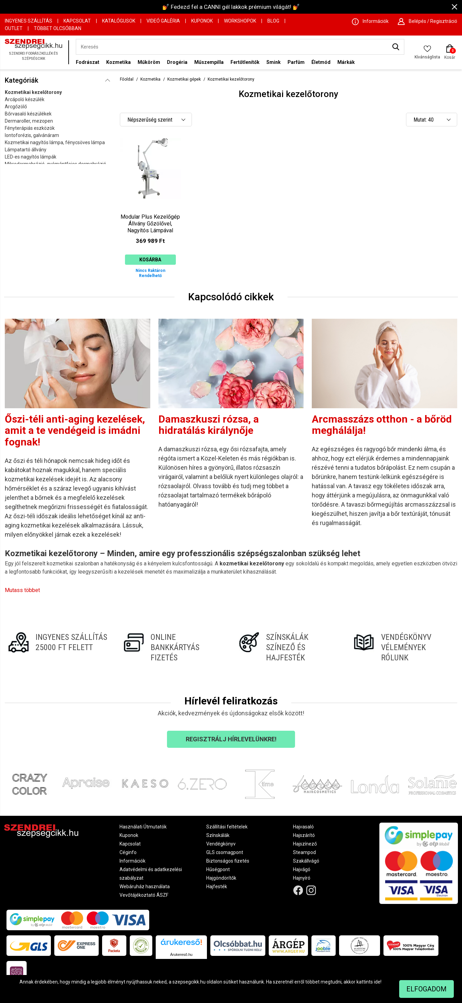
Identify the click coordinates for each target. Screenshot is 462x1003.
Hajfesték (216, 886)
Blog (273, 21)
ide (377, 982)
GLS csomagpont (224, 852)
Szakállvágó (306, 861)
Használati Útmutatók (143, 826)
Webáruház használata (145, 886)
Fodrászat (87, 62)
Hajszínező (305, 844)
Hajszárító (304, 835)
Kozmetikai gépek (184, 79)
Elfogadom (426, 989)
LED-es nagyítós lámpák (30, 157)
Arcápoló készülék (24, 99)
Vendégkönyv (221, 844)
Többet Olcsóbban (57, 28)
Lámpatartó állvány (25, 149)
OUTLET (14, 28)
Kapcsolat (77, 21)
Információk (132, 861)
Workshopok (240, 21)
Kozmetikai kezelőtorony (33, 92)
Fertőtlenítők (245, 62)
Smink (273, 62)
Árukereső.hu (181, 954)
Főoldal (127, 79)
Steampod (304, 852)
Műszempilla (209, 62)
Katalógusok (118, 21)
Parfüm (296, 62)
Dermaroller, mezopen (29, 121)
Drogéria (177, 62)
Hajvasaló (303, 826)
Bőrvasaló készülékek (28, 113)
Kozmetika (118, 62)
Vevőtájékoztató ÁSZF (144, 895)
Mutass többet (22, 590)
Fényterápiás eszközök (30, 128)
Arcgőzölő (16, 106)
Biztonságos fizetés (227, 861)
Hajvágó (301, 869)
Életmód (321, 62)
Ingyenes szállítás (28, 21)
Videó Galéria (163, 21)
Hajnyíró (301, 878)
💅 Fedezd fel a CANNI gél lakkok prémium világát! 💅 (231, 6)
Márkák (346, 62)
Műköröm (149, 62)
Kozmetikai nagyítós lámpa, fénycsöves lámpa (55, 142)
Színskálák (217, 835)
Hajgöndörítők (221, 878)
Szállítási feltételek (227, 826)
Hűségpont (218, 869)
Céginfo (128, 852)
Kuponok (202, 21)
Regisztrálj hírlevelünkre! (231, 739)
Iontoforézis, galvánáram (32, 135)
